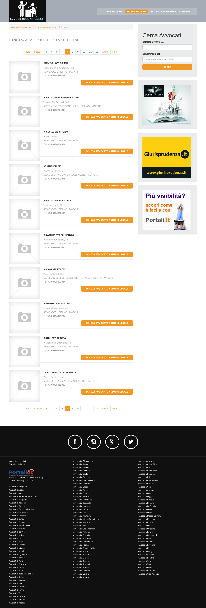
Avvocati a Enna (80, 493)
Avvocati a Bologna (146, 474)
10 (84, 51)
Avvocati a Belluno (81, 470)
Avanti (105, 51)
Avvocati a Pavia (16, 560)
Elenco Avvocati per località (21, 480)
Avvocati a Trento (145, 564)
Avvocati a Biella (80, 474)
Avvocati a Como (145, 486)
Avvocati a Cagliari (17, 506)
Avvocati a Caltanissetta (84, 480)
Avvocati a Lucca (145, 512)
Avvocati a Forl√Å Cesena (20, 525)
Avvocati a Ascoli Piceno (148, 464)
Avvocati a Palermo (81, 532)
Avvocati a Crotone (146, 490)
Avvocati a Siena (16, 583)
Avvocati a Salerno (17, 580)
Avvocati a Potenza (146, 541)
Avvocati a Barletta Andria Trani (23, 496)
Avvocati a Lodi (80, 512)
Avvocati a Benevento (147, 470)
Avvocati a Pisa (144, 538)
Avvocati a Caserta (81, 483)
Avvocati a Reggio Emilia (84, 548)
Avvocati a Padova (17, 557)
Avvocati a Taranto (17, 586)
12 (97, 51)
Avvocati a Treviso (17, 593)
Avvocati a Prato (16, 570)
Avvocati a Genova (146, 499)
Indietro (38, 51)
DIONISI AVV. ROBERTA (54, 338)
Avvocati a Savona (146, 554)
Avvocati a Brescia (81, 477)
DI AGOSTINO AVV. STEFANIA (57, 200)
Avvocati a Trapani (81, 564)
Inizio (27, 51)
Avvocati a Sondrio (146, 557)
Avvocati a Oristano (146, 528)
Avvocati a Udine (145, 567)
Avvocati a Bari (144, 467)
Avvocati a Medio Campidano (86, 519)
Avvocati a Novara (81, 525)
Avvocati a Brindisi (146, 477)
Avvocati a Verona (81, 574)
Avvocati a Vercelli (17, 599)
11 (90, 51)
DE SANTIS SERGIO (52, 166)
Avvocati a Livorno (17, 538)
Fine (114, 51)
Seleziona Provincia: (153, 42)
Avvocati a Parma (145, 532)
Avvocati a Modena (81, 522)
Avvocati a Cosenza (17, 515)
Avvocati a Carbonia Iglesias (21, 509)
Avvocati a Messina (146, 519)
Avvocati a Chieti (80, 486)
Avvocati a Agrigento (18, 486)
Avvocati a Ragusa (81, 544)
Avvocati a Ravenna (146, 544)
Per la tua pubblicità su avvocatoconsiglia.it (28, 477)
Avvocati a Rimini (16, 577)
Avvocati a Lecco (145, 509)
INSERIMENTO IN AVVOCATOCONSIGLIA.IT (171, 11)
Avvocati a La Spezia (147, 506)
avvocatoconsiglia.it (17, 461)
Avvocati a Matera (17, 544)
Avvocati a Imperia (146, 503)
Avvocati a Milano (17, 548)
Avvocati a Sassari (81, 554)
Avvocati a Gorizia (17, 528)
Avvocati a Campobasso (148, 480)
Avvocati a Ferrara (17, 522)
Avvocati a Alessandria (83, 461)
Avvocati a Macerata (18, 541)
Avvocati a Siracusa (82, 557)
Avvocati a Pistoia (16, 567)
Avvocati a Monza (145, 522)
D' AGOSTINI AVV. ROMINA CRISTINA (61, 97)
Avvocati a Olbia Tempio (84, 528)
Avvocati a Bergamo (18, 499)
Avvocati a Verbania (146, 570)
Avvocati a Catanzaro (18, 512)
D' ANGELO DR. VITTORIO (55, 131)
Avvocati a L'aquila (81, 506)
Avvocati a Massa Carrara (149, 515)
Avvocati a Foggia (145, 496)
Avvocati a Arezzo (81, 464)
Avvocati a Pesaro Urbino (149, 535)
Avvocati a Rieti (144, 548)
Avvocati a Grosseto (82, 503)
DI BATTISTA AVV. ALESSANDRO (58, 235)
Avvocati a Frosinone (82, 499)
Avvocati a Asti (15, 493)
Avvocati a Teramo (81, 561)
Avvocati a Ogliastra (18, 554)
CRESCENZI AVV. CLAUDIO (56, 63)
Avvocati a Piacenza (82, 538)
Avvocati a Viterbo (81, 577)
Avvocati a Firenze (81, 496)
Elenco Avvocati (43, 27)
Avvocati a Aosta (16, 489)
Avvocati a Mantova (82, 515)
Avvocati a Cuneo (16, 519)
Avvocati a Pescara (17, 564)
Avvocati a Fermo (145, 493)
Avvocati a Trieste (81, 567)
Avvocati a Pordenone (83, 541)
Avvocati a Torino (16, 589)
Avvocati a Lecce (80, 509)
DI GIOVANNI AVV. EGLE (55, 269)
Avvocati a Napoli (16, 551)
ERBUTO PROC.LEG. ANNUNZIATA (59, 372)
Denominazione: (151, 54)
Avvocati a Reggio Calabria (21, 573)
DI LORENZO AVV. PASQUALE (57, 303)
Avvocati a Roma (80, 551)
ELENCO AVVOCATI (136, 11)
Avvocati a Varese (17, 596)
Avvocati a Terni (145, 561)
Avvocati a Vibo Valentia (148, 574)
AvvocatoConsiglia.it (21, 27)
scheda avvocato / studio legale (107, 82)
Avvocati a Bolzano (17, 502)
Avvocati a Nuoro (145, 525)
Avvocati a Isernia (17, 531)
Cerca (167, 66)
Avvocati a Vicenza (17, 602)
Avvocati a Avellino (81, 467)
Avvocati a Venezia (81, 570)
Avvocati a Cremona (82, 490)
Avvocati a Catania (146, 483)
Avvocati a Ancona (146, 461)
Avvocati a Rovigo (145, 551)
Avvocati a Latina (16, 535)
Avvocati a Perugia (81, 535)
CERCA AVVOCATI (113, 11)
